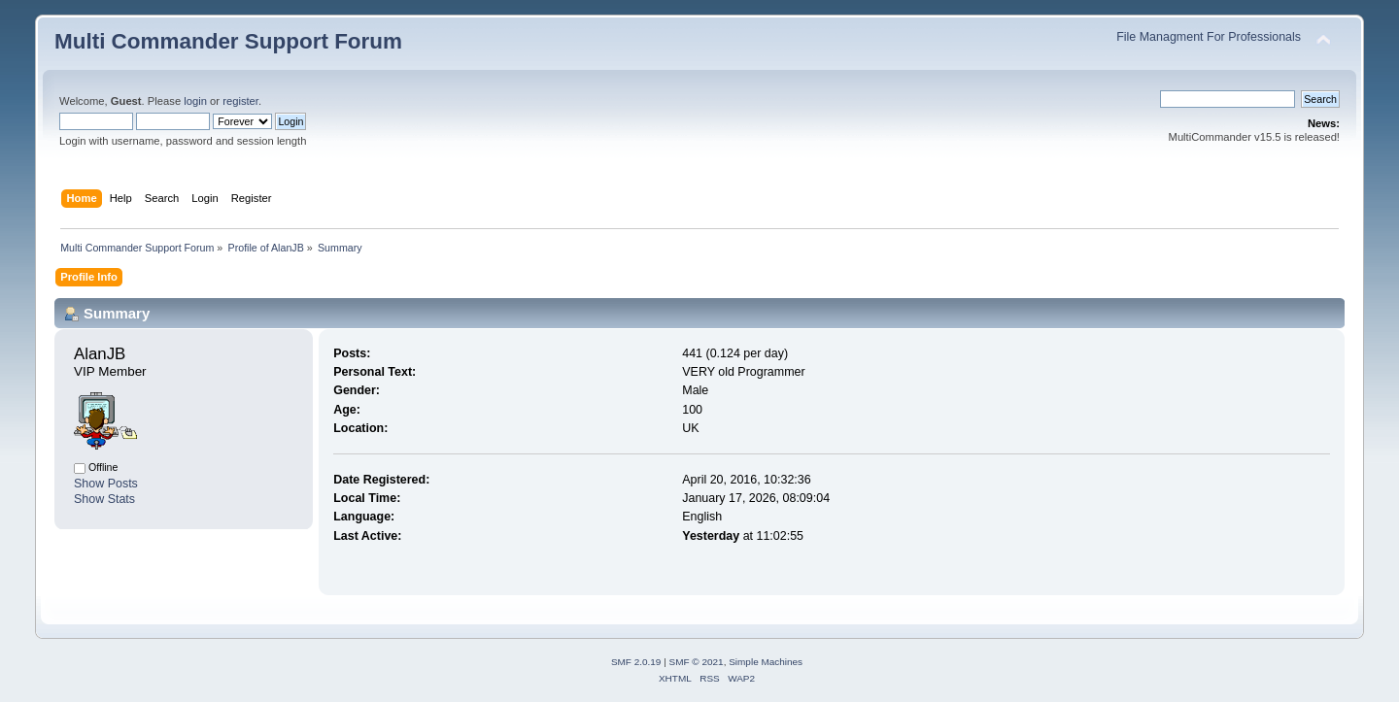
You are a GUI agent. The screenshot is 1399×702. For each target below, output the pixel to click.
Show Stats (104, 499)
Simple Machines (765, 661)
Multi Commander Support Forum (228, 41)
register (240, 101)
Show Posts (106, 483)
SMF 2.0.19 (636, 661)
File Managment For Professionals (1208, 37)
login (195, 101)
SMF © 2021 (696, 661)
